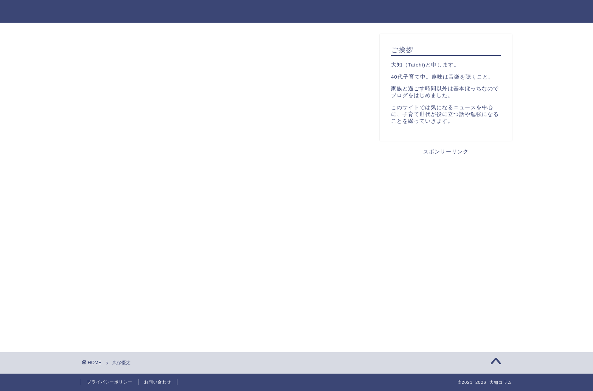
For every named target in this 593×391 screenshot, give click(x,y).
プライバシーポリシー (109, 382)
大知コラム (101, 11)
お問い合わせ (157, 382)
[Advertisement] (446, 208)
